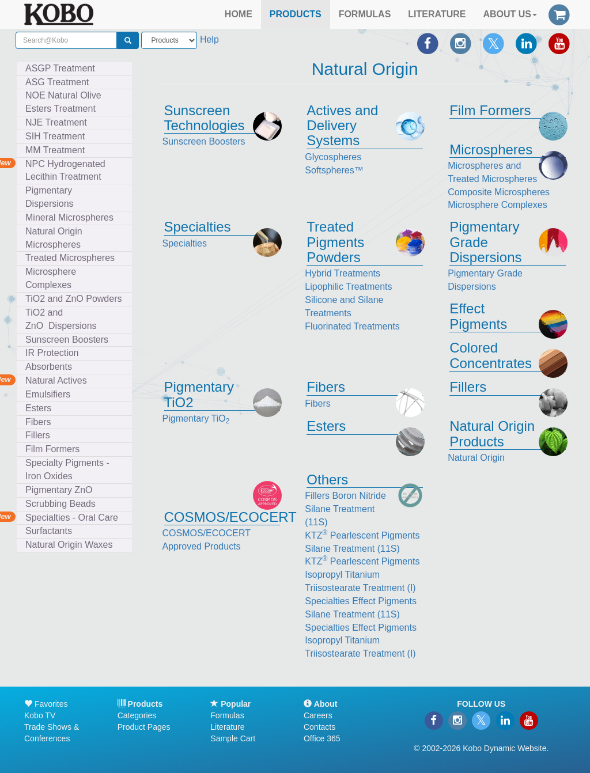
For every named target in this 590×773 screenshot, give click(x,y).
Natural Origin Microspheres (55, 237)
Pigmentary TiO (196, 418)
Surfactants (51, 531)
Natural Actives (56, 380)
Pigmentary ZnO (58, 490)
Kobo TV (39, 715)
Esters (40, 408)
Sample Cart (232, 738)
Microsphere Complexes (51, 278)
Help (209, 39)
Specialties (184, 243)
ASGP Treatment (60, 68)
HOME (238, 14)
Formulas (227, 715)
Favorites (45, 703)
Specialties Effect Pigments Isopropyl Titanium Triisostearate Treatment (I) (361, 641)
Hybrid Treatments (342, 273)
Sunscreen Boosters (69, 339)
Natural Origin (476, 458)
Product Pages (144, 727)
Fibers (40, 422)
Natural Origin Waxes (68, 545)
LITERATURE (437, 14)
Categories (137, 715)
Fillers (40, 435)
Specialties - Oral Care (71, 517)
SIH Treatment (57, 136)
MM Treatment (55, 150)
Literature (227, 727)
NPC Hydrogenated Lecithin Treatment (65, 170)
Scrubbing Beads (63, 504)
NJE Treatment (58, 122)
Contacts (319, 727)
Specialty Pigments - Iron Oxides (67, 469)
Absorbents (48, 367)
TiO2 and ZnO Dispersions (61, 319)
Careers (318, 715)
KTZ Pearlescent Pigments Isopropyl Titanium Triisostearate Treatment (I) (362, 574)
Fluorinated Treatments (352, 326)
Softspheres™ (334, 170)
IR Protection (51, 353)
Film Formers (52, 449)
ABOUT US (510, 14)
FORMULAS (365, 14)
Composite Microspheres (499, 192)
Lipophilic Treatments (348, 286)
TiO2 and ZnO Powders (73, 299)
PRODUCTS (296, 14)
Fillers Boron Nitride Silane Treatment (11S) (345, 509)
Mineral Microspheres (72, 217)
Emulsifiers (50, 394)
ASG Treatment (59, 82)
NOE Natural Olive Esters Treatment (63, 101)
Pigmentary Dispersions (51, 197)
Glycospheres (333, 157)
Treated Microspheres (72, 258)
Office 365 (322, 738)
